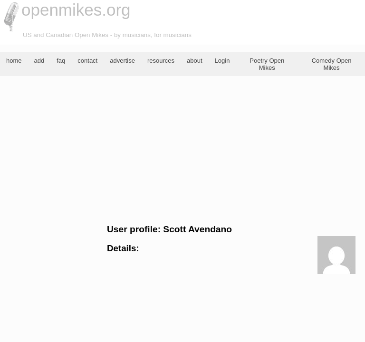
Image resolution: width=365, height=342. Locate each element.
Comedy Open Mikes (332, 64)
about (194, 60)
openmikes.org (76, 9)
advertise (122, 60)
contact (87, 60)
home (14, 60)
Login (222, 60)
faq (61, 60)
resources (160, 60)
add (39, 60)
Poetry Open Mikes (267, 64)
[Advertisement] (182, 150)
